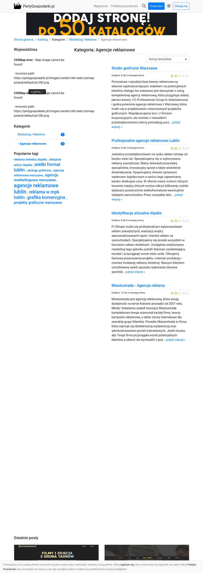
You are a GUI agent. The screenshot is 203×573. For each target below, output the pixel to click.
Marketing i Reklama (83, 39)
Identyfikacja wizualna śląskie (137, 213)
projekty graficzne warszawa (38, 202)
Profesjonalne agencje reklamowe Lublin (146, 140)
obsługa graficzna (39, 170)
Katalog (43, 39)
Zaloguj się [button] (181, 6)
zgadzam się (127, 564)
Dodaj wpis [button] (156, 6)
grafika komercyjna (46, 197)
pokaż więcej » (135, 272)
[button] (143, 6)
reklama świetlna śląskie (31, 159)
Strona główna (23, 39)
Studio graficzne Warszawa (134, 68)
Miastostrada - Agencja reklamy (138, 285)
